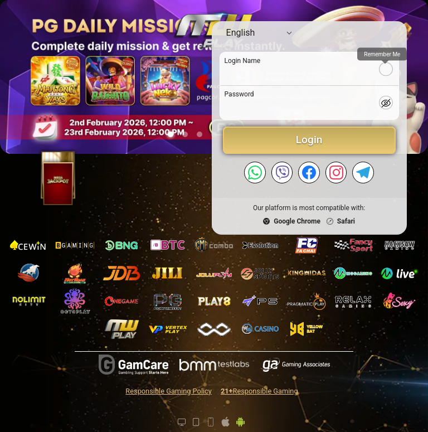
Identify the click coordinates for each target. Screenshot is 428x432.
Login (309, 139)
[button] (170, 134)
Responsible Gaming (259, 391)
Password (239, 94)
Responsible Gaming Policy (168, 391)
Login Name (243, 61)
